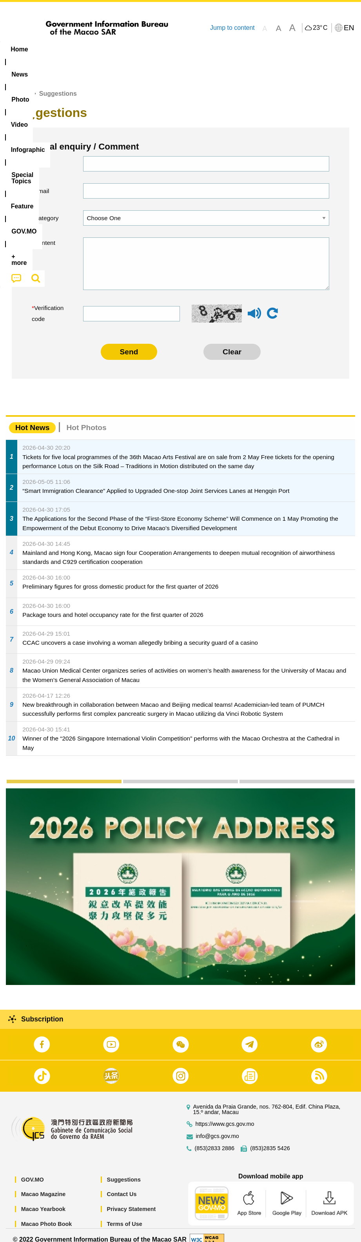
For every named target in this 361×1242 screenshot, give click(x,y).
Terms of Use (124, 1215)
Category (46, 209)
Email (41, 182)
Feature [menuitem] (260, 49)
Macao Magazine (43, 1185)
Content (44, 234)
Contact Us (122, 1185)
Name (42, 154)
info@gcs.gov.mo (217, 1127)
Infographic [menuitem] (158, 49)
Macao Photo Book (46, 1215)
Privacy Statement (131, 1200)
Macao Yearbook (43, 1200)
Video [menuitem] (117, 49)
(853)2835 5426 (270, 1139)
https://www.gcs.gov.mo (225, 1115)
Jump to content (232, 27)
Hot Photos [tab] (86, 419)
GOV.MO (32, 1170)
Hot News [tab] (32, 419)
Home (20, 85)
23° (320, 28)
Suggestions (124, 1170)
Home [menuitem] (19, 49)
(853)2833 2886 (215, 1139)
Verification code (48, 305)
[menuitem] (50, 49)
